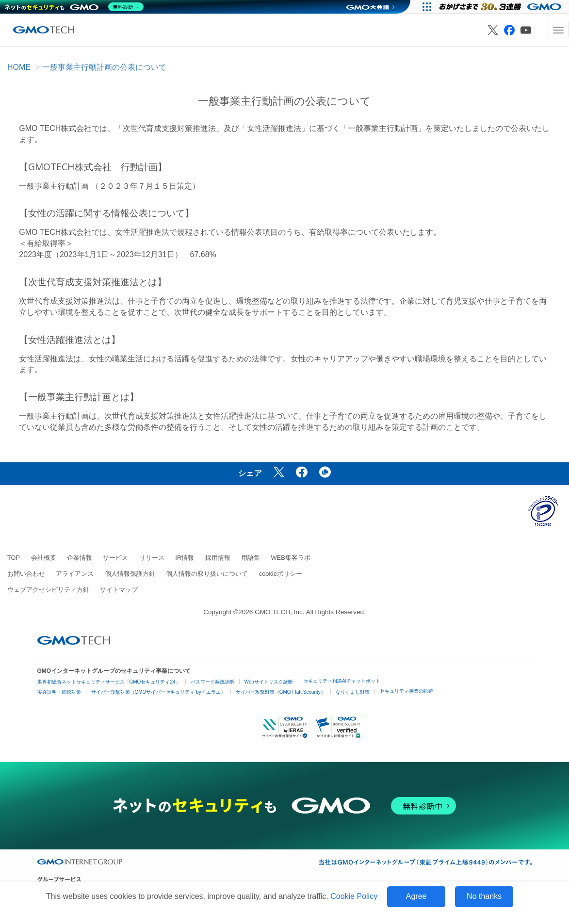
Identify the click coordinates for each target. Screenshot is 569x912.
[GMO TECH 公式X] (493, 30)
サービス (115, 557)
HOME (19, 67)
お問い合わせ (26, 573)
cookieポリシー (280, 573)
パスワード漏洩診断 (212, 681)
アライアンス (75, 573)
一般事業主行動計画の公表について (104, 67)
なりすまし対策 (353, 692)
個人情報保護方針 (130, 573)
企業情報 (79, 557)
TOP (13, 557)
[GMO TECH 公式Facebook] (509, 30)
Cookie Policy (353, 896)
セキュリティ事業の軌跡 (406, 691)
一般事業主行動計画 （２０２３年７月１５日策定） (109, 186)
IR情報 (184, 557)
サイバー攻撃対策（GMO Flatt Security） (280, 692)
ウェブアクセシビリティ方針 (48, 589)
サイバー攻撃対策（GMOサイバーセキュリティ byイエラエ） (158, 692)
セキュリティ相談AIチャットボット (341, 681)
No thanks (484, 896)
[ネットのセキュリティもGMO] (74, 7)
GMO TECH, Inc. (279, 612)
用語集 (250, 557)
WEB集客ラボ (290, 557)
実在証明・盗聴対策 (59, 692)
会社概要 (43, 557)
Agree (416, 896)
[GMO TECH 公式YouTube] (525, 30)
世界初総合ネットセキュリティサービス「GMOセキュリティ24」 (108, 681)
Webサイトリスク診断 (268, 681)
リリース (151, 557)
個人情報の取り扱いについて (207, 573)
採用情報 (217, 557)
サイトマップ (119, 589)
